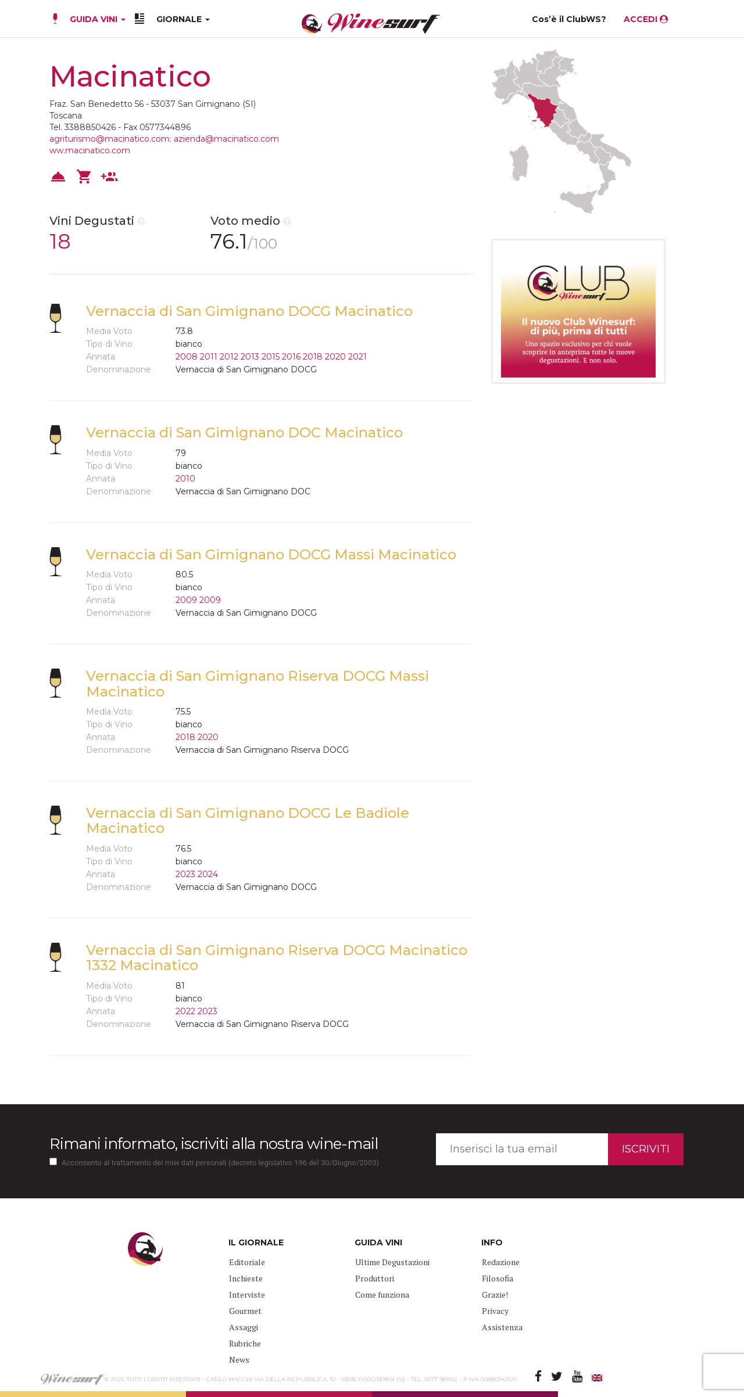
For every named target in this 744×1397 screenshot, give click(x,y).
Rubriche (245, 1343)
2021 (357, 356)
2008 (187, 356)
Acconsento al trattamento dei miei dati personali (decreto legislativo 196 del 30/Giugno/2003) (220, 1162)
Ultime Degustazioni (392, 1261)
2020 (335, 356)
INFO (492, 1242)
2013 (250, 356)
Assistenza (502, 1327)
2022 (185, 1011)
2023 (185, 874)
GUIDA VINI (96, 19)
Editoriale (247, 1261)
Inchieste (246, 1278)
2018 (313, 356)
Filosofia (497, 1278)
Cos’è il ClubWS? (569, 19)
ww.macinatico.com (89, 150)
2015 (271, 356)
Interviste (247, 1294)
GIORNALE (183, 19)
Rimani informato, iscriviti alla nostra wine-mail (213, 1143)
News (239, 1359)
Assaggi (243, 1327)
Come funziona (382, 1294)
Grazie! (495, 1294)
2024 (208, 874)
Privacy (495, 1310)
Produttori (374, 1278)
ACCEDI (646, 19)
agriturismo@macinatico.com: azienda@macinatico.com (164, 139)
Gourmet (245, 1310)
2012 (229, 356)
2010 (185, 478)
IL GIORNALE (256, 1242)
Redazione (501, 1261)
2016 (291, 356)
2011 (208, 356)
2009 (186, 600)
